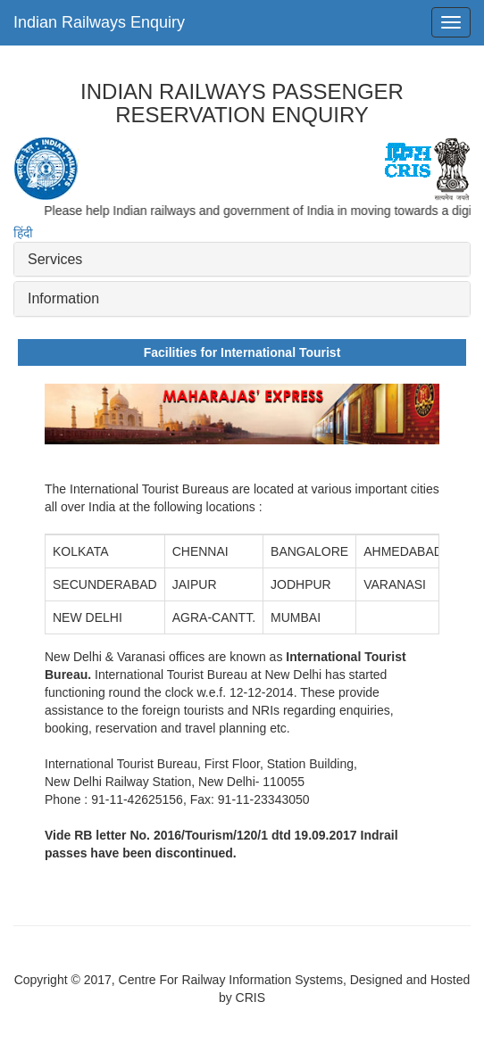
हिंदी (23, 233)
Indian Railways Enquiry (99, 22)
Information (63, 298)
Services (55, 259)
